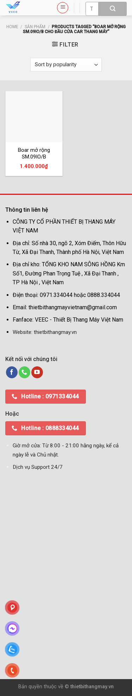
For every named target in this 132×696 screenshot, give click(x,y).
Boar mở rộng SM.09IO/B (34, 153)
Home (12, 26)
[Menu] (62, 7)
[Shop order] (65, 65)
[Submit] (113, 9)
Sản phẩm (35, 26)
